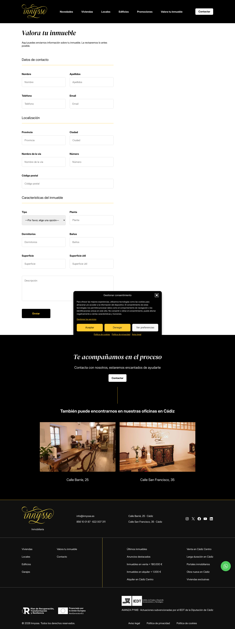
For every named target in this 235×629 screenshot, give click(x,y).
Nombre (26, 74)
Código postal (30, 175)
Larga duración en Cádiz (200, 556)
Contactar (204, 11)
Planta (73, 212)
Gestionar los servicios (86, 319)
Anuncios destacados (138, 556)
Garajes (26, 571)
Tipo (24, 212)
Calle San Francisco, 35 (157, 480)
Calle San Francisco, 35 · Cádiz (145, 521)
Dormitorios (29, 234)
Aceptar (89, 327)
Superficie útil (78, 255)
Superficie (28, 255)
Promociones (144, 11)
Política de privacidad (121, 334)
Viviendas (87, 11)
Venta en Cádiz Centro (199, 549)
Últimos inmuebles (137, 549)
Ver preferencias (145, 327)
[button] (156, 295)
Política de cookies (102, 334)
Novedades (66, 11)
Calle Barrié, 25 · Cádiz (140, 516)
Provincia (27, 132)
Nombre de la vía (31, 153)
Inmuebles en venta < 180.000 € (144, 564)
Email (73, 95)
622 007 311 (98, 521)
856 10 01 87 (84, 521)
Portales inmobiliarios (198, 564)
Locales (105, 11)
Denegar (117, 327)
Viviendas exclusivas (198, 579)
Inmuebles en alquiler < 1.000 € (144, 571)
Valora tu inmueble (172, 11)
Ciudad (74, 132)
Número (74, 153)
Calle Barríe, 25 (78, 480)
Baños (73, 234)
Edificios (124, 11)
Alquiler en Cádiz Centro (140, 579)
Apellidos (75, 74)
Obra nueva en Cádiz (198, 571)
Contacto (62, 556)
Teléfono (27, 95)
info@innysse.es (85, 516)
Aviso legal (136, 334)
